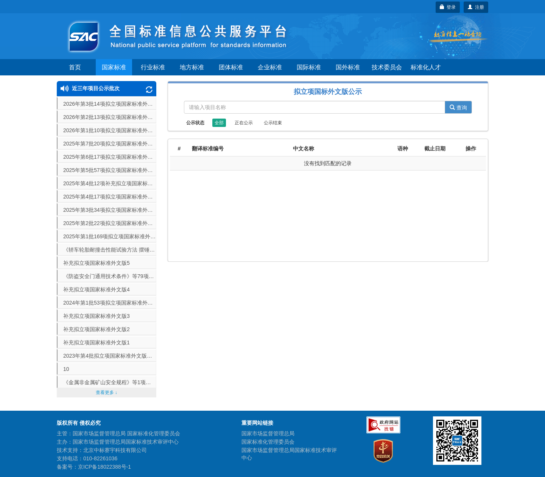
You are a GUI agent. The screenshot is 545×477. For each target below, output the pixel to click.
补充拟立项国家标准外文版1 (96, 342)
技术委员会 (387, 67)
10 (66, 369)
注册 (476, 7)
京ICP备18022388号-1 (104, 467)
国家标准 (114, 67)
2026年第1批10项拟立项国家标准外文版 (109, 130)
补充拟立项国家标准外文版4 (96, 289)
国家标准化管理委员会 (267, 442)
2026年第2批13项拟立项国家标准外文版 (109, 117)
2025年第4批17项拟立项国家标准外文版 (109, 197)
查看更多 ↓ (106, 392)
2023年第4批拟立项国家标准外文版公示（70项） (109, 356)
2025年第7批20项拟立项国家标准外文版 (109, 144)
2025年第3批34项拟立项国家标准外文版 (109, 210)
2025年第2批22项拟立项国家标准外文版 (109, 223)
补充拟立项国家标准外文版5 (96, 263)
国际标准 (309, 67)
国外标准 (348, 67)
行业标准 (153, 67)
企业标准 (270, 67)
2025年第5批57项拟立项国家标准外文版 (109, 170)
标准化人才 (426, 67)
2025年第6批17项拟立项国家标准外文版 (109, 157)
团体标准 (231, 67)
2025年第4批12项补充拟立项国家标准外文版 (109, 183)
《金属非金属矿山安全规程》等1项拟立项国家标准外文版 (109, 382)
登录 (448, 7)
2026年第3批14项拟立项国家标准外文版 (109, 104)
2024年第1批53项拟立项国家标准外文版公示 (109, 303)
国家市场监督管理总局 (267, 433)
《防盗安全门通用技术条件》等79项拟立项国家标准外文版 (109, 276)
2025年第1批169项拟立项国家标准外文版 (109, 236)
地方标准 (192, 67)
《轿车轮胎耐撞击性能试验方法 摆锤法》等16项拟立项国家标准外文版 (109, 250)
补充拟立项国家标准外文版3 (96, 316)
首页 (75, 67)
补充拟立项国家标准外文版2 (96, 329)
